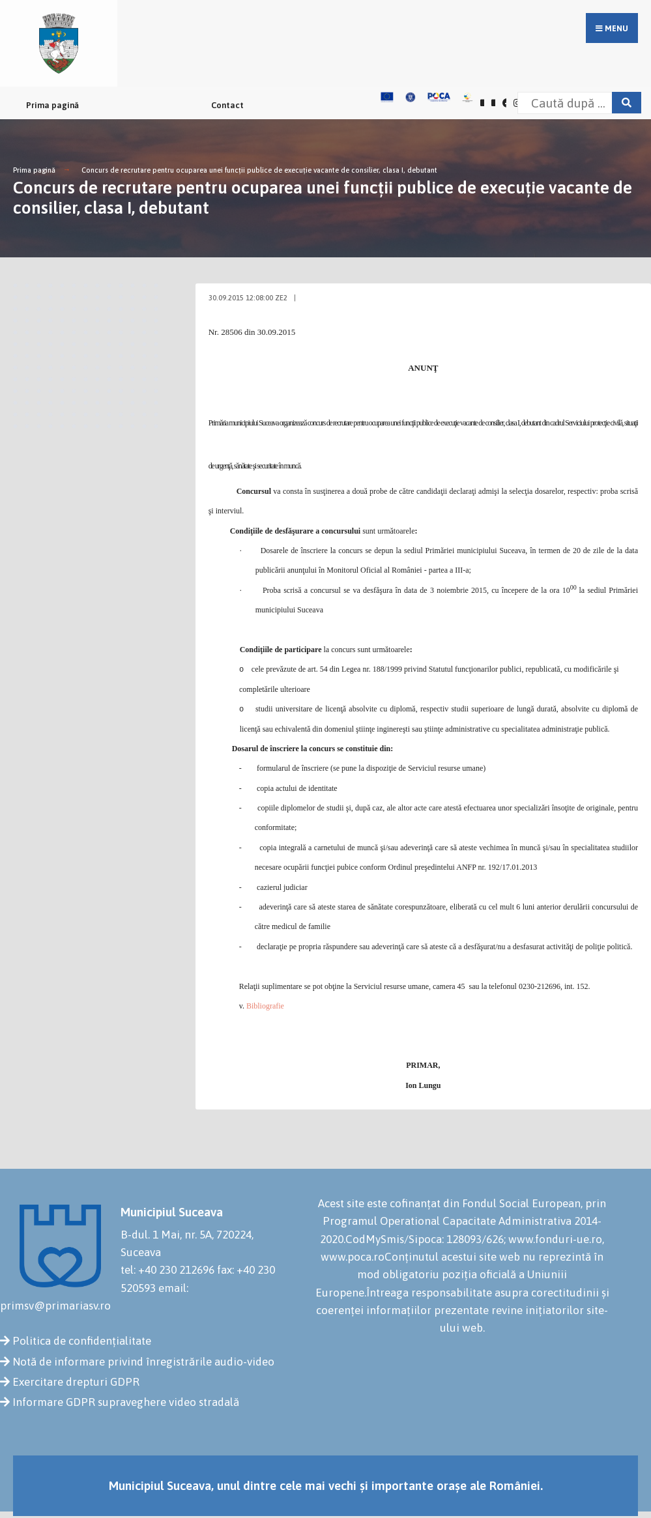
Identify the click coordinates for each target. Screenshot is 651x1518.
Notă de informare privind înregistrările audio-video (143, 1361)
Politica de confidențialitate (81, 1340)
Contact (227, 105)
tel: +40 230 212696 (167, 1269)
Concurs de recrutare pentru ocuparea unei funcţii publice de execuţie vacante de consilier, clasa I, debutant (259, 170)
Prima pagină (52, 105)
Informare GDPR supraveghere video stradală (125, 1402)
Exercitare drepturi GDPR (75, 1381)
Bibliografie (265, 1005)
